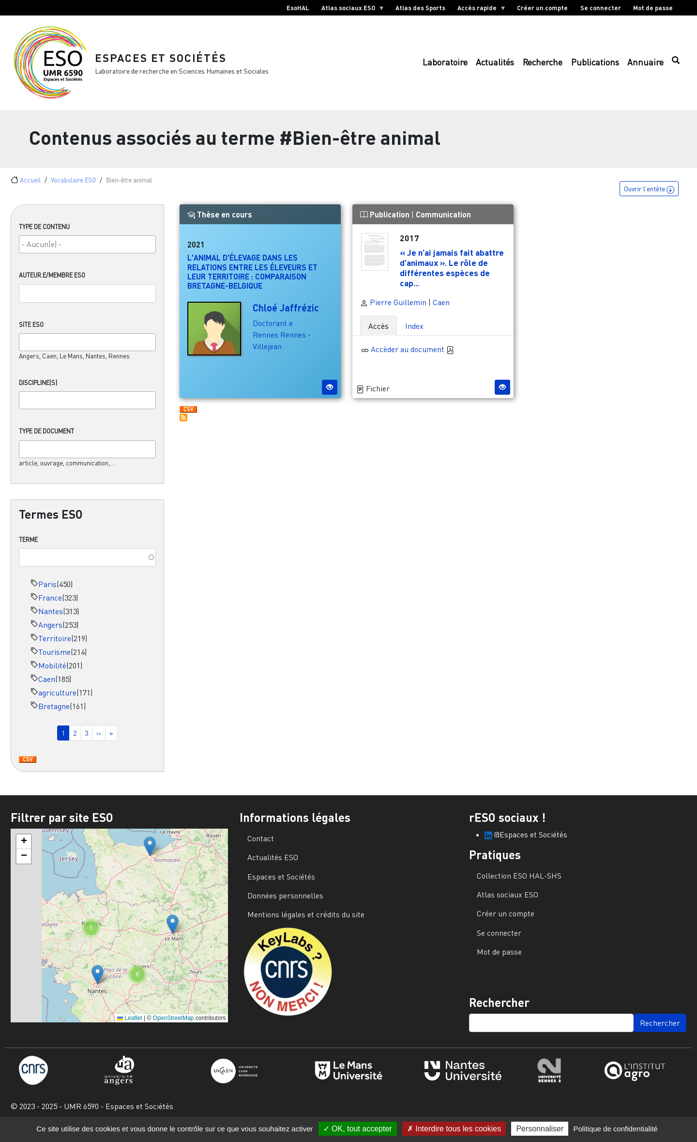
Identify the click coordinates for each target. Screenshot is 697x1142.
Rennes (265, 341)
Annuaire (645, 66)
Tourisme (54, 658)
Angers (50, 631)
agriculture (57, 699)
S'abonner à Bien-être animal (183, 424)
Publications (595, 66)
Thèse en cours (219, 221)
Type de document (46, 438)
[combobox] (87, 251)
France (50, 604)
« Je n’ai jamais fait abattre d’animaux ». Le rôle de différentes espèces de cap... (452, 273)
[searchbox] (87, 251)
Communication (443, 221)
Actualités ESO (272, 863)
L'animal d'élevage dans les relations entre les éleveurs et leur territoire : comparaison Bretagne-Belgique (252, 278)
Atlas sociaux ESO (349, 9)
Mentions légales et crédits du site (305, 921)
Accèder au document (412, 355)
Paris (47, 590)
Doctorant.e (273, 330)
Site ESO (31, 331)
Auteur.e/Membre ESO (52, 282)
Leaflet (129, 1024)
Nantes (50, 617)
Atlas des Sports (420, 8)
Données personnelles (285, 902)
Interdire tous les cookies (454, 1129)
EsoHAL (298, 8)
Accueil (30, 186)
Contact (260, 844)
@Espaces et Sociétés (526, 841)
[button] (150, 853)
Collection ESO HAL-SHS (519, 882)
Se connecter (600, 8)
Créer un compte (542, 8)
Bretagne (54, 712)
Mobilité (52, 672)
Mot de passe (653, 8)
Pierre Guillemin (393, 308)
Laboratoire (445, 66)
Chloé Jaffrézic (286, 314)
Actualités (495, 66)
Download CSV (27, 766)
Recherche (542, 66)
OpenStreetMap (173, 1024)
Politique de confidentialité (615, 1129)
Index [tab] (414, 332)
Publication (385, 221)
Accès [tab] (378, 332)
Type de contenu (44, 233)
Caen (46, 685)
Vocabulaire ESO (73, 186)
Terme (28, 546)
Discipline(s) (38, 389)
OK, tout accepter (357, 1129)
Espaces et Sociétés (164, 60)
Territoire (54, 644)
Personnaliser (539, 1129)
